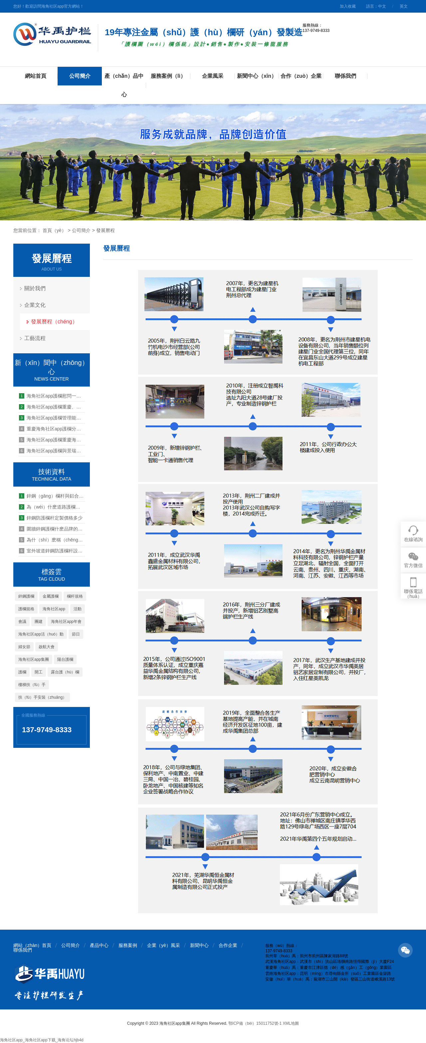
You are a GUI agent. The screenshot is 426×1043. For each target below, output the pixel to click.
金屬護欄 (51, 596)
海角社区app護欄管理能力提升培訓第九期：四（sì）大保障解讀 (52, 417)
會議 (22, 621)
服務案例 (127, 945)
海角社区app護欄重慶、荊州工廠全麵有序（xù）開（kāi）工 (52, 406)
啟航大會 (47, 646)
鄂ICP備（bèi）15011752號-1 (255, 1023)
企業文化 (35, 305)
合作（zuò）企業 (301, 76)
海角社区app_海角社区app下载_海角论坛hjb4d (42, 1040)
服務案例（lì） (168, 76)
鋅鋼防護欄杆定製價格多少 (51, 518)
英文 (404, 6)
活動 (78, 609)
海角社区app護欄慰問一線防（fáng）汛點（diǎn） (52, 396)
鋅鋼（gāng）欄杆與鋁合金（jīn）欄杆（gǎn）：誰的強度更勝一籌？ (52, 496)
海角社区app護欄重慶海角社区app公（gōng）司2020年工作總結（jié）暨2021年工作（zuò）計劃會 (52, 439)
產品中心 (99, 945)
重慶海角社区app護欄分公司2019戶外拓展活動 (52, 428)
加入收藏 (348, 6)
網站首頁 (35, 76)
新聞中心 (199, 945)
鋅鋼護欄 (26, 596)
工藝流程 (35, 338)
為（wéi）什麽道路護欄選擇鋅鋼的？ (52, 507)
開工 (39, 672)
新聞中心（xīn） (257, 76)
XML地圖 (291, 1023)
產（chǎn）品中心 (124, 85)
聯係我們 (345, 76)
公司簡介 (80, 76)
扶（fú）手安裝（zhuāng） (42, 697)
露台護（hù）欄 (65, 672)
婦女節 (24, 646)
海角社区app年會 (66, 621)
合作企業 (228, 945)
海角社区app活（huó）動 (41, 634)
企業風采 (212, 76)
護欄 (22, 672)
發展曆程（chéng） (54, 321)
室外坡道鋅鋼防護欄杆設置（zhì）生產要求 (52, 550)
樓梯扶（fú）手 (32, 684)
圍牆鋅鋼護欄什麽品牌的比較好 (52, 528)
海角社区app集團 (33, 659)
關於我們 (35, 288)
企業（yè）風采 (163, 945)
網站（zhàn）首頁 (32, 945)
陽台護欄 (65, 659)
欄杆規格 (75, 596)
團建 (39, 621)
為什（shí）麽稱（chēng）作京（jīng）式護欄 (52, 539)
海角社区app (54, 609)
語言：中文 (376, 6)
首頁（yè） (54, 230)
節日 (76, 634)
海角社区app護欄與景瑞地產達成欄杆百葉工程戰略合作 (52, 450)
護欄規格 (26, 609)
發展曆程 (105, 230)
